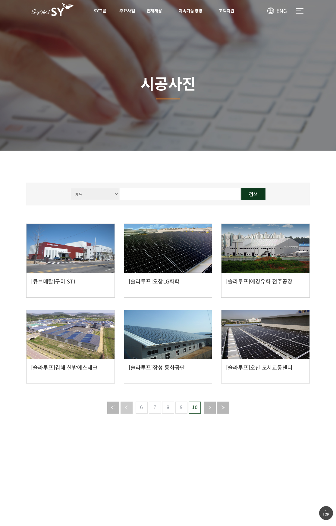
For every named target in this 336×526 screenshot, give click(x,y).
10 (194, 407)
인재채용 (154, 11)
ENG (281, 10)
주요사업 (127, 11)
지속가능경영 (190, 11)
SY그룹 (100, 11)
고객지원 (226, 11)
